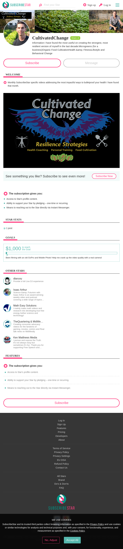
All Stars (61, 476)
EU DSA (61, 460)
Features (61, 428)
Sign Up (61, 424)
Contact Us (61, 467)
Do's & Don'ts (61, 484)
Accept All (72, 540)
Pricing (61, 432)
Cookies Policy (77, 531)
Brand (61, 480)
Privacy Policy (61, 452)
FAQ (61, 488)
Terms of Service (61, 448)
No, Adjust (51, 540)
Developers (61, 436)
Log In (61, 420)
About (61, 440)
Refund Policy (61, 464)
